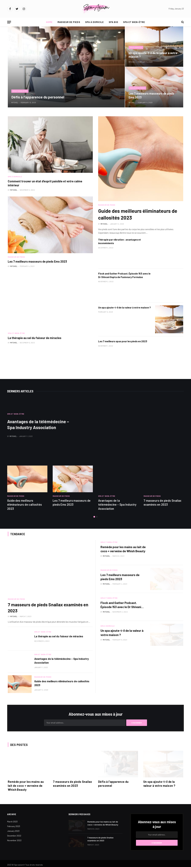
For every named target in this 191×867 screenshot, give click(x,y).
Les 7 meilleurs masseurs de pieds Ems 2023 (151, 95)
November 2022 (14, 840)
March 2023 (12, 821)
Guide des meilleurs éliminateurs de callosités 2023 (137, 214)
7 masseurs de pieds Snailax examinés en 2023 (162, 502)
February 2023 (13, 826)
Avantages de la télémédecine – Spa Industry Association (38, 424)
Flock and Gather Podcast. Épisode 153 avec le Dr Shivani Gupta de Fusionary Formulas (124, 275)
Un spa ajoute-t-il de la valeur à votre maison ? (153, 54)
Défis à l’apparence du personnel (37, 97)
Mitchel (14, 102)
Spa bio (113, 22)
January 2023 (13, 831)
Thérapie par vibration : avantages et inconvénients (119, 241)
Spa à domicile (94, 22)
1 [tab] (94, 516)
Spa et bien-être (134, 22)
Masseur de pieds (69, 22)
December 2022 (14, 835)
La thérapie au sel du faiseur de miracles (34, 338)
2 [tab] (97, 516)
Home (49, 22)
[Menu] (9, 22)
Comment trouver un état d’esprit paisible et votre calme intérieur (45, 183)
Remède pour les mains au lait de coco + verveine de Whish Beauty (123, 549)
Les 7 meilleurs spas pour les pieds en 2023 (122, 341)
